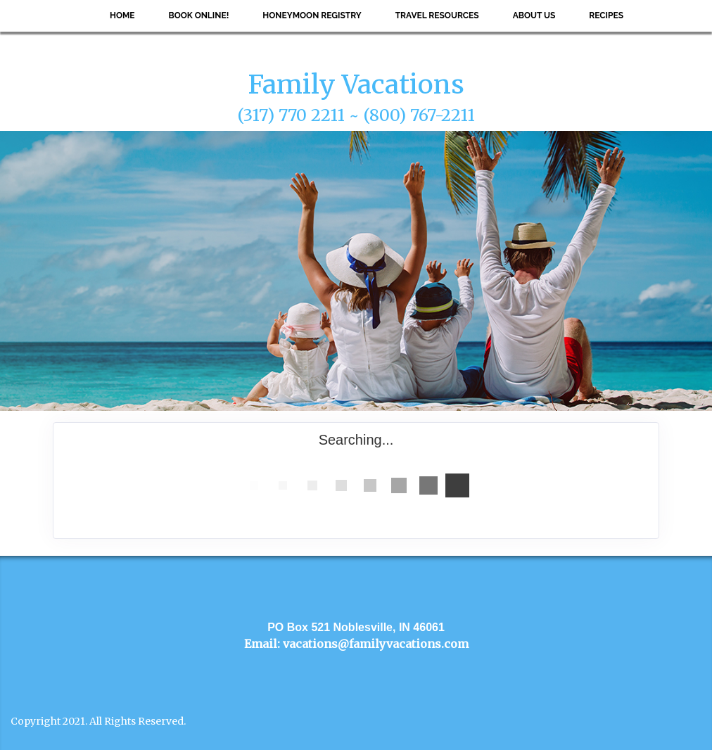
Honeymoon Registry (311, 15)
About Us (534, 15)
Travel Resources (437, 15)
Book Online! (199, 15)
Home (122, 15)
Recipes (606, 15)
